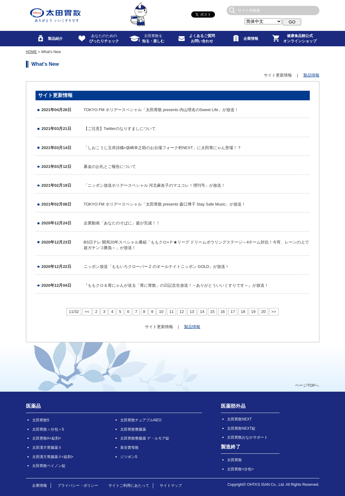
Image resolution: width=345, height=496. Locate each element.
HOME (31, 52)
